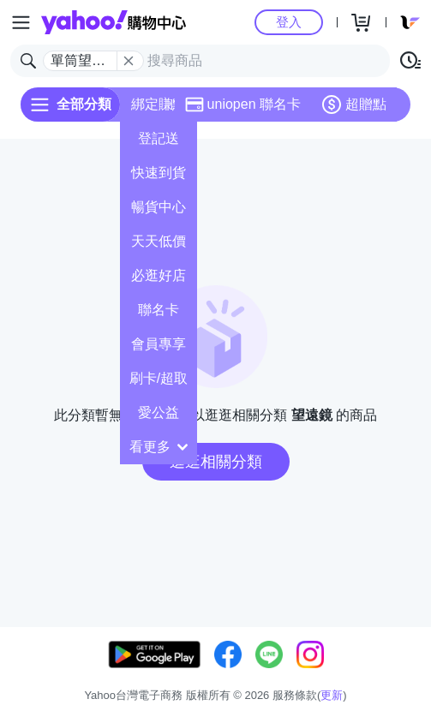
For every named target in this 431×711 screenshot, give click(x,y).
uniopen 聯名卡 (243, 104)
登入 (289, 22)
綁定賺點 (158, 104)
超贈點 (353, 104)
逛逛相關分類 (216, 461)
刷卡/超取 (158, 378)
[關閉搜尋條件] (128, 61)
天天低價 (158, 241)
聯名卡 (158, 309)
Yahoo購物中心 (113, 22)
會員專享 (158, 344)
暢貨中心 (158, 207)
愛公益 (158, 412)
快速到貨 (158, 172)
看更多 (158, 446)
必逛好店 (158, 275)
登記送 (158, 138)
